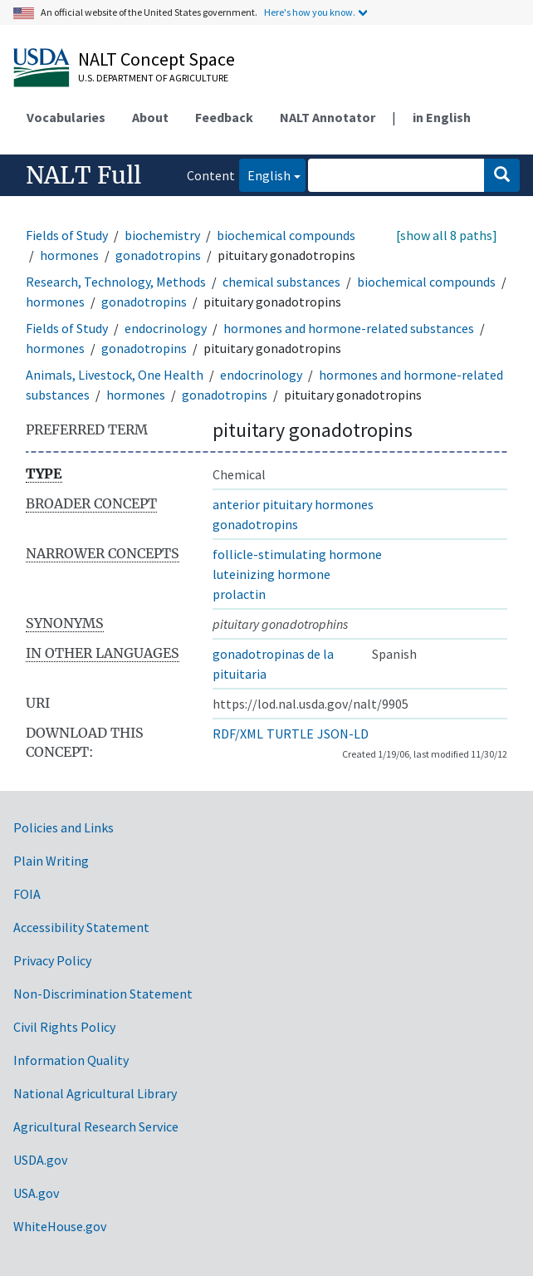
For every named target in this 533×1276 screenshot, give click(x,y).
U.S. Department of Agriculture (153, 77)
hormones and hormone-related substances (348, 328)
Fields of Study (67, 235)
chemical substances (281, 281)
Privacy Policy (52, 960)
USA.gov (36, 1193)
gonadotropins (158, 255)
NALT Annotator (327, 117)
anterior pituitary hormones (293, 504)
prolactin (239, 594)
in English (442, 117)
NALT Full (83, 175)
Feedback (224, 117)
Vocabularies (66, 117)
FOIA (27, 894)
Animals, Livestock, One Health (114, 374)
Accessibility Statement (81, 927)
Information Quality (71, 1060)
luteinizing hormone (271, 574)
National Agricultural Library (95, 1093)
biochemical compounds (286, 235)
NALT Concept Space (156, 59)
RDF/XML (238, 733)
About (150, 117)
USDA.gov (40, 1159)
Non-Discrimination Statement (103, 993)
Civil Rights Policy (64, 1026)
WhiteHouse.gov (59, 1226)
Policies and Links (63, 827)
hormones (69, 255)
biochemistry (162, 235)
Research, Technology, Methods (116, 281)
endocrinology (166, 328)
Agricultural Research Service (95, 1126)
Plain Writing (51, 860)
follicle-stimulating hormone (297, 554)
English (265, 174)
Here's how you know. (309, 12)
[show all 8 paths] (446, 235)
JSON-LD (343, 733)
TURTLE (290, 733)
